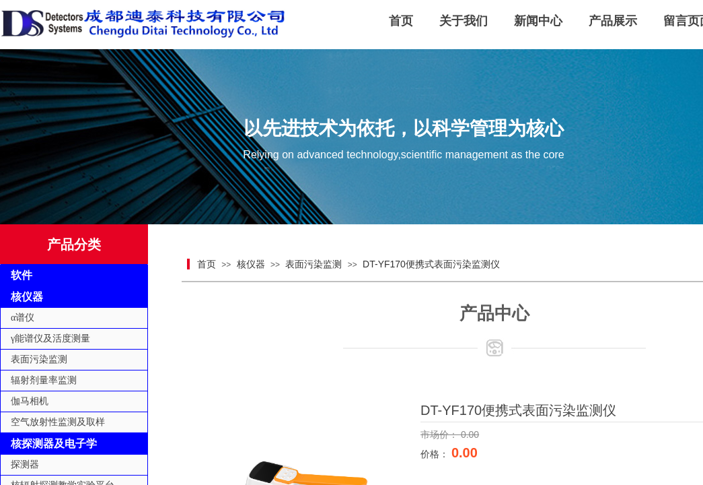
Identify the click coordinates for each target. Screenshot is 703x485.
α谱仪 (22, 318)
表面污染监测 (313, 264)
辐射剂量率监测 (44, 380)
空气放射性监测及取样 (58, 422)
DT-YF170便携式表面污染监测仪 (431, 264)
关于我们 (463, 21)
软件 (21, 275)
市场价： (440, 434)
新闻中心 (538, 21)
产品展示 (613, 21)
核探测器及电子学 (54, 443)
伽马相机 (29, 401)
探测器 (25, 464)
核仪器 (251, 264)
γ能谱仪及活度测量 (50, 338)
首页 (401, 21)
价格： (435, 454)
